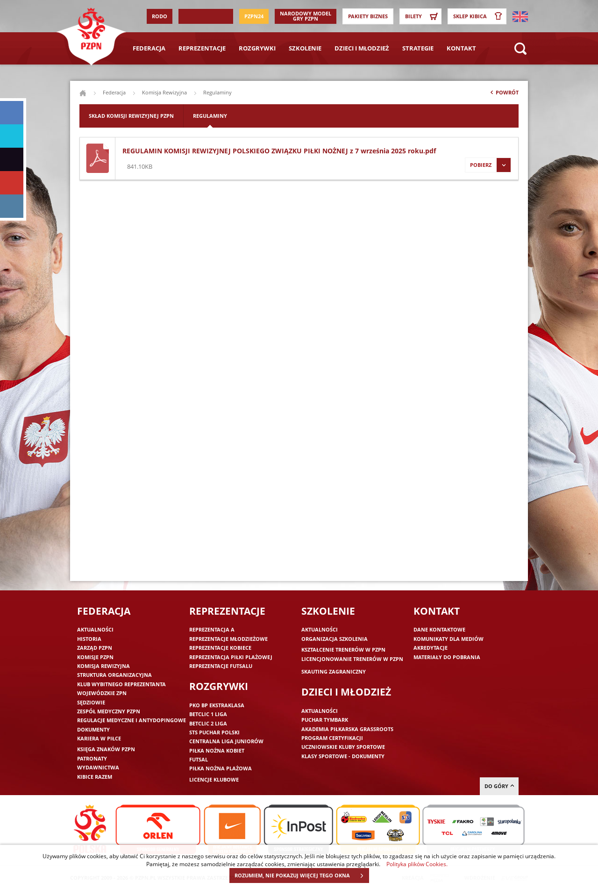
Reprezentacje (202, 48)
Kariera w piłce (99, 738)
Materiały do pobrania (446, 656)
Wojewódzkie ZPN (102, 692)
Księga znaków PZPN (106, 749)
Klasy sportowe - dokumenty (342, 756)
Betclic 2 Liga (208, 723)
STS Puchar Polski (214, 732)
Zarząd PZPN (94, 647)
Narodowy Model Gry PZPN (305, 16)
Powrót (504, 94)
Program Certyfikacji (332, 737)
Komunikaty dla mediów (448, 638)
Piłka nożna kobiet (216, 750)
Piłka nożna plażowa (220, 768)
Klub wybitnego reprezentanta (121, 684)
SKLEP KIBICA (479, 16)
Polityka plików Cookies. (417, 864)
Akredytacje (430, 647)
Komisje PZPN (95, 656)
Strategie (418, 48)
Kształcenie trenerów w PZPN (343, 649)
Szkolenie (305, 48)
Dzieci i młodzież (362, 48)
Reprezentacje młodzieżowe (228, 638)
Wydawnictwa (98, 767)
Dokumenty (93, 729)
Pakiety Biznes (368, 16)
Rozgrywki (257, 48)
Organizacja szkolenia (334, 638)
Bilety (423, 16)
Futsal (198, 759)
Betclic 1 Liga (208, 714)
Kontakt (461, 48)
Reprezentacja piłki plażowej (230, 656)
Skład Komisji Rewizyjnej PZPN (131, 115)
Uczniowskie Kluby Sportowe (343, 746)
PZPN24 (253, 16)
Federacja (149, 48)
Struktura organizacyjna (114, 674)
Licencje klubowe (214, 779)
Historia (89, 638)
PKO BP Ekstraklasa (216, 705)
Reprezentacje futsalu (220, 665)
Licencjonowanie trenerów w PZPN (352, 658)
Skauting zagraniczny (333, 671)
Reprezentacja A (212, 629)
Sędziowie (91, 702)
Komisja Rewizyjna (164, 92)
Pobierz (488, 165)
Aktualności (95, 629)
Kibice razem (94, 776)
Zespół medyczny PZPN (108, 711)
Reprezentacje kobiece (220, 647)
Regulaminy (210, 115)
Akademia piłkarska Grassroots (347, 728)
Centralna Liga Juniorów (226, 741)
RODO (159, 16)
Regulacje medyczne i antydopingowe (131, 720)
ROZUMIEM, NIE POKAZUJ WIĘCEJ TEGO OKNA (302, 875)
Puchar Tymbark (324, 719)
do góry (499, 786)
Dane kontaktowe (439, 629)
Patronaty (92, 758)
